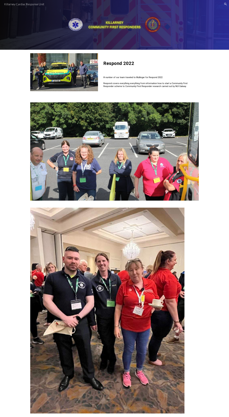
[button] (225, 4)
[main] (150, 63)
